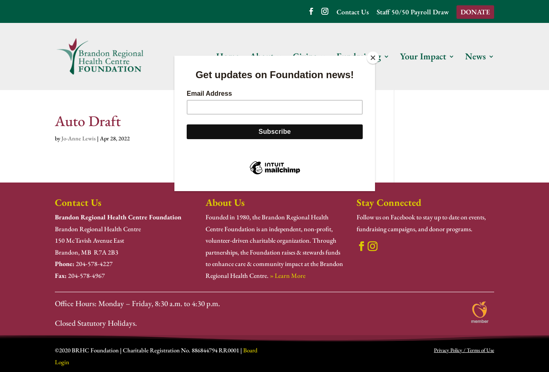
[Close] (373, 58)
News (475, 58)
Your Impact (423, 58)
